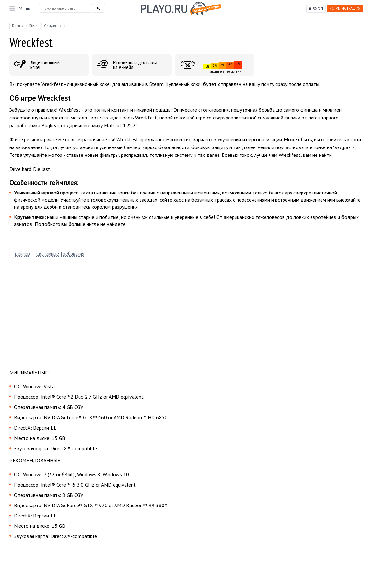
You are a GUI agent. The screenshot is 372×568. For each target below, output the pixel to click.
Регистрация (345, 8)
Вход (318, 8)
